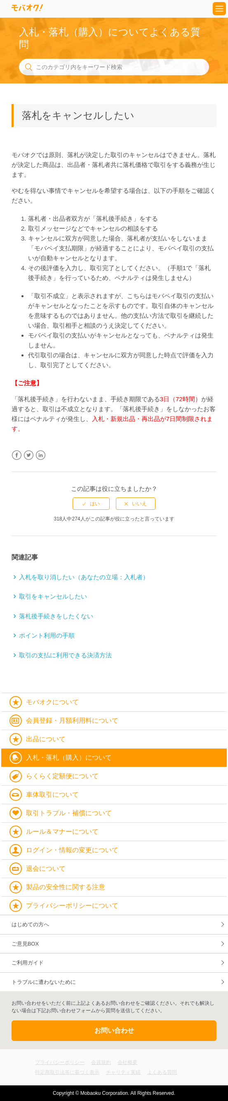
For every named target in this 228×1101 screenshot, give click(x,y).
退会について (46, 868)
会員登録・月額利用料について (72, 720)
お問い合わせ (114, 1030)
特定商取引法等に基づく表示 (67, 1072)
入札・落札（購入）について (69, 757)
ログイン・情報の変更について (72, 850)
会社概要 (127, 1062)
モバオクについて (52, 702)
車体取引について (52, 794)
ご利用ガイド (28, 963)
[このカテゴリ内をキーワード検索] (114, 67)
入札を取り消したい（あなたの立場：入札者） (84, 577)
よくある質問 (162, 1072)
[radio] (91, 503)
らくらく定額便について (62, 776)
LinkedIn (40, 455)
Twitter (29, 455)
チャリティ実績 (123, 1072)
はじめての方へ (30, 924)
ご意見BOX (25, 944)
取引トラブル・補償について (69, 813)
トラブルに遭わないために (44, 982)
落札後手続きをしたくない (56, 616)
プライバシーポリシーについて (72, 905)
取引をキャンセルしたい (53, 596)
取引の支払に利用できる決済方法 (65, 655)
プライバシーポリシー (60, 1062)
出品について (46, 739)
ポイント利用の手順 (47, 635)
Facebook (17, 455)
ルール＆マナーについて (62, 831)
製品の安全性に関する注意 (65, 887)
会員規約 (101, 1062)
